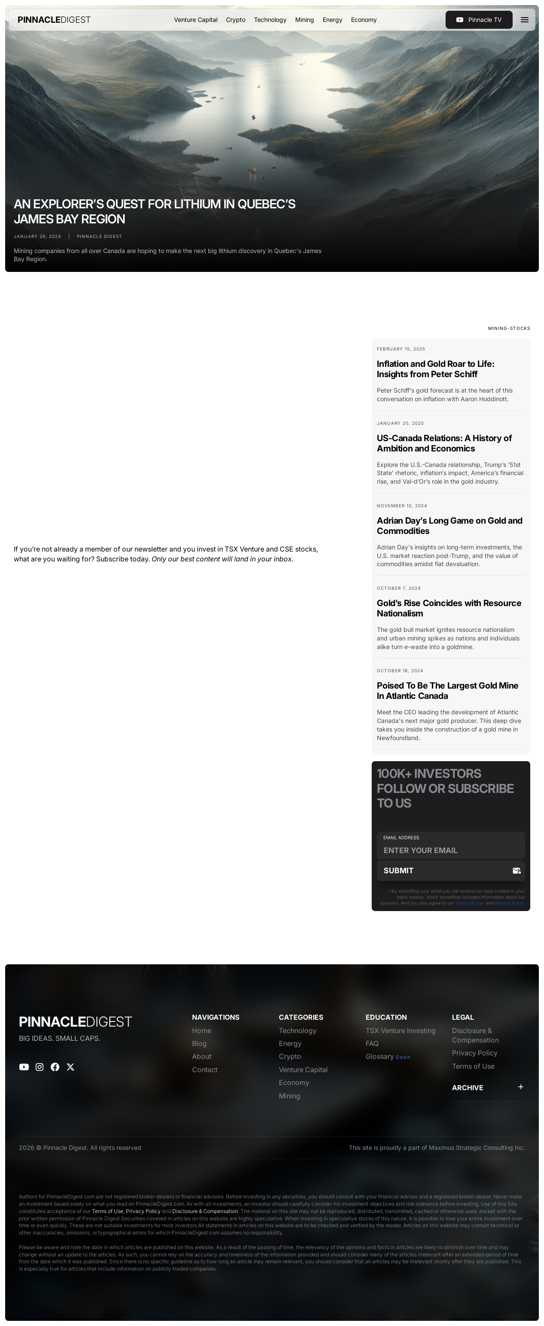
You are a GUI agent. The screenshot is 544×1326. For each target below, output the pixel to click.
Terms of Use (469, 902)
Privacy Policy (509, 902)
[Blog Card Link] (451, 378)
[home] (54, 20)
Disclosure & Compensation (205, 1211)
